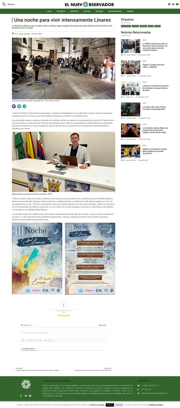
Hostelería (143, 26)
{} (51, 340)
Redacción (129, 97)
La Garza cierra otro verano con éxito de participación (154, 108)
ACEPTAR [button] (110, 405)
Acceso (102, 325)
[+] (55, 340)
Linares (151, 26)
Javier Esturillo (24, 34)
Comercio (135, 26)
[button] (14, 106)
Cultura (87, 11)
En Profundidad (115, 11)
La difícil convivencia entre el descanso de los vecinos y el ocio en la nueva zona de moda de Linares (155, 46)
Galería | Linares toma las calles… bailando (153, 66)
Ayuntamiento (126, 26)
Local (49, 11)
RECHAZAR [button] (119, 405)
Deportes (74, 11)
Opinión (130, 11)
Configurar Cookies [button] (156, 405)
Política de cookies (97, 405)
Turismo (157, 26)
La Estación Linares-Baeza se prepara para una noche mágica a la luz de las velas (155, 130)
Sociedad (99, 11)
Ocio (15, 40)
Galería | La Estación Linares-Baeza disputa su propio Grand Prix (155, 151)
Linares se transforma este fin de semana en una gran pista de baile (156, 88)
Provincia (61, 11)
